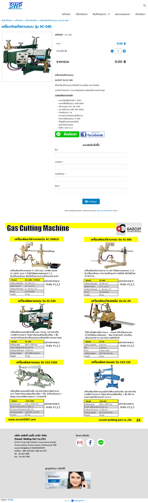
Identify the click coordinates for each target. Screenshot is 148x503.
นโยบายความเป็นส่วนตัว (104, 210)
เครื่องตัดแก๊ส (31, 20)
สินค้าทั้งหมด (7, 20)
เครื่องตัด (19, 20)
